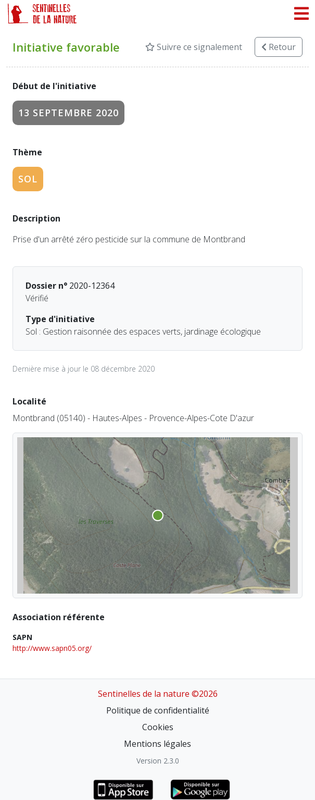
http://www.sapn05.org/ (52, 648)
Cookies (157, 727)
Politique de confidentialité (157, 710)
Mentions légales (157, 743)
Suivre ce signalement (193, 47)
